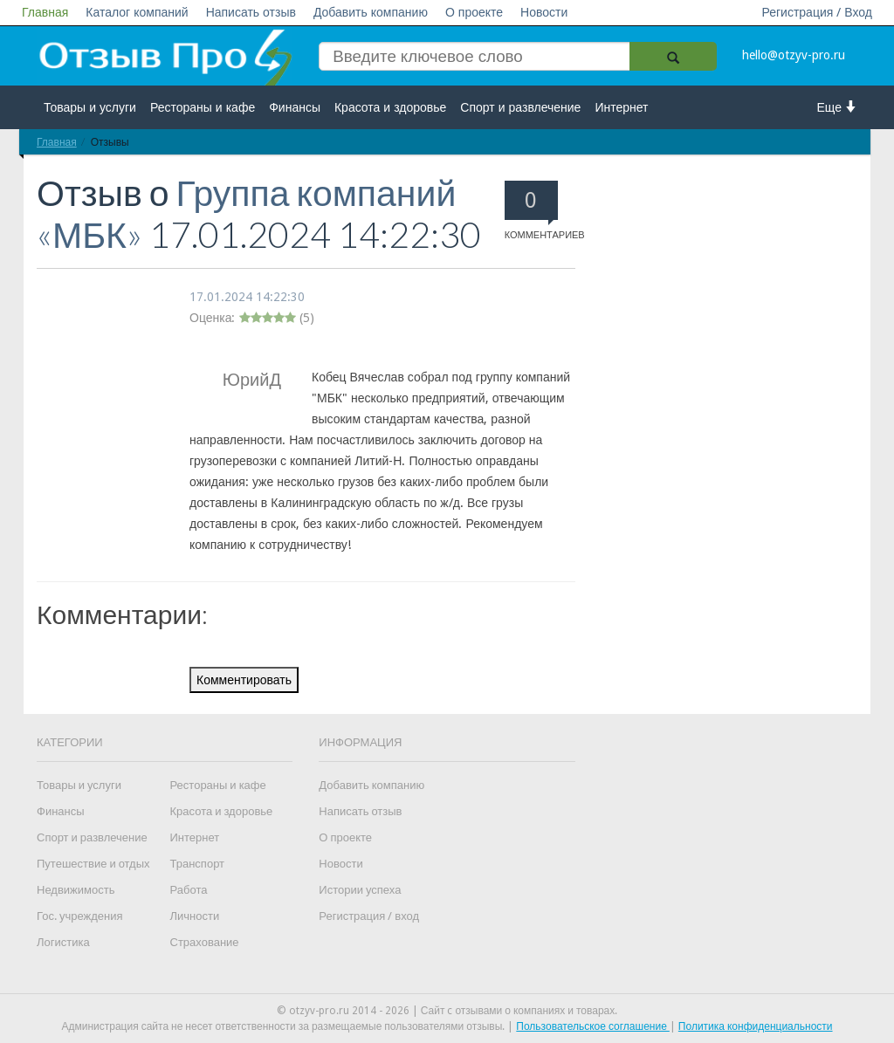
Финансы (294, 107)
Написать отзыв (251, 12)
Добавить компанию (370, 12)
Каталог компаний (137, 12)
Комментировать (244, 680)
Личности (195, 916)
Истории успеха (360, 889)
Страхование (204, 942)
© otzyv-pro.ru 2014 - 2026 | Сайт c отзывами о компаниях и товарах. (447, 1011)
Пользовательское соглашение (593, 1026)
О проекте (474, 12)
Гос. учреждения (79, 916)
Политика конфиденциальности (755, 1026)
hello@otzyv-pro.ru (793, 55)
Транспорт (197, 863)
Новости (543, 12)
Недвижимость (75, 889)
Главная (45, 12)
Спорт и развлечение (520, 107)
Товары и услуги (90, 107)
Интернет (621, 107)
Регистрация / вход (369, 916)
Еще (837, 106)
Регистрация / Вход (816, 12)
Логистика (63, 942)
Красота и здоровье (390, 107)
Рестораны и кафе (202, 107)
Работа (189, 889)
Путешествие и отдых (93, 863)
